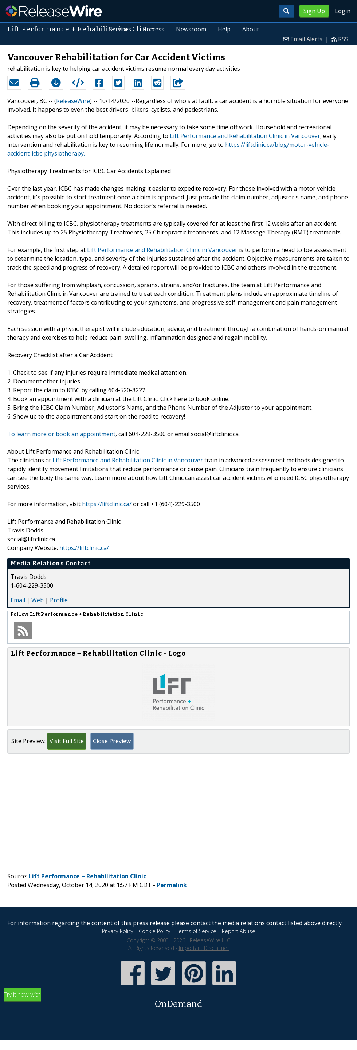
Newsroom (191, 29)
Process (153, 29)
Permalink (172, 885)
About (250, 29)
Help (224, 29)
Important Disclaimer (204, 947)
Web (37, 600)
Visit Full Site (67, 741)
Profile (59, 600)
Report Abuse (238, 931)
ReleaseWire (54, 11)
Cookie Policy (154, 931)
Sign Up (314, 11)
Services (120, 29)
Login (342, 11)
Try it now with (178, 1000)
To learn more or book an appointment (61, 434)
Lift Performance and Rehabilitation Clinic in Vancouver (245, 136)
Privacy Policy (117, 931)
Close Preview (112, 741)
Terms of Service (196, 931)
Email (18, 600)
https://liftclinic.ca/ (107, 504)
